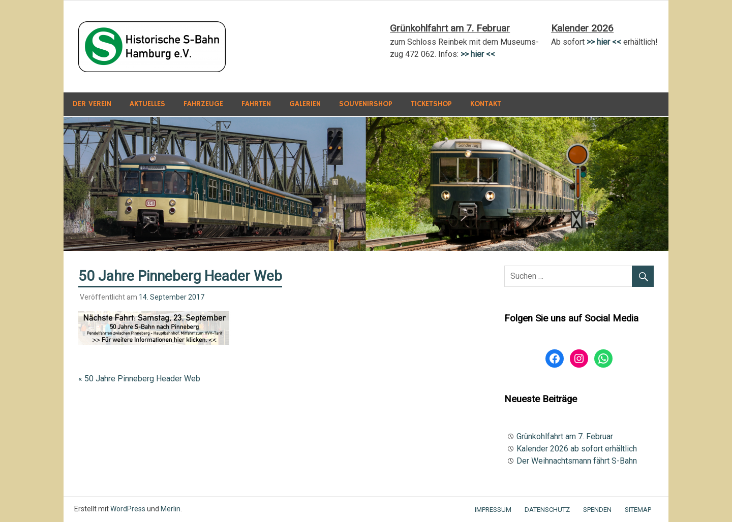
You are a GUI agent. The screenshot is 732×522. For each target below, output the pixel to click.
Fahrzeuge (203, 104)
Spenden (597, 509)
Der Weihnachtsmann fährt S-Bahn (576, 461)
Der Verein (92, 104)
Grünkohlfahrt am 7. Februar (564, 436)
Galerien (305, 104)
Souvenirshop (365, 104)
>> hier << (604, 42)
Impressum (493, 509)
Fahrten (256, 104)
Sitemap (638, 509)
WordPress (127, 509)
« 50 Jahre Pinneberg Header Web (139, 378)
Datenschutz (547, 509)
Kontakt (485, 104)
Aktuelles (147, 104)
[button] (152, 46)
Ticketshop (431, 104)
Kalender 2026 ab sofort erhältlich (576, 448)
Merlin (170, 509)
